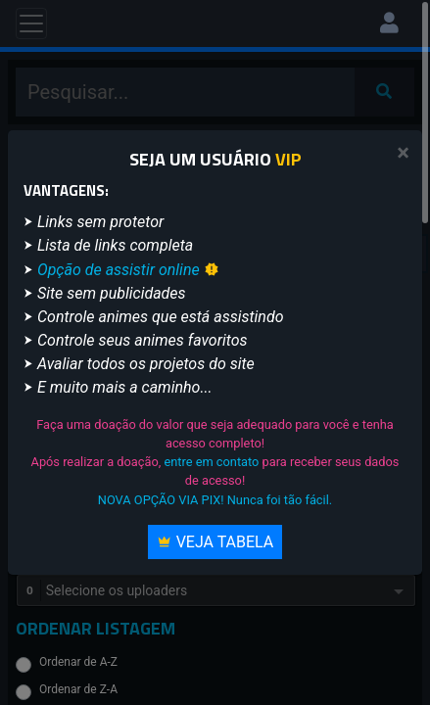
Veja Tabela (215, 542)
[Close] (403, 153)
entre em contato (211, 461)
